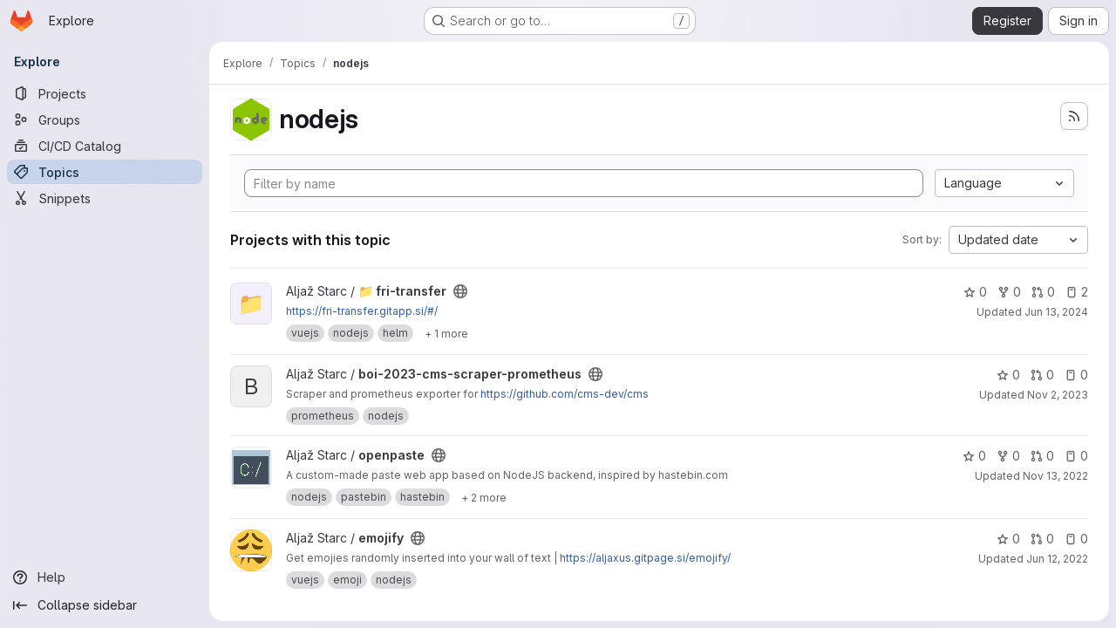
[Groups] (104, 119)
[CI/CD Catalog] (104, 145)
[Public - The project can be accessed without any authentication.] (460, 291)
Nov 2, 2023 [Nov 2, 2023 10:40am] (1057, 394)
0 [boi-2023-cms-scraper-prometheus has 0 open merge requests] (1042, 374)
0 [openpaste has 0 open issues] (1076, 455)
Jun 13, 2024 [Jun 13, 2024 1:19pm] (1056, 311)
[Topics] (104, 172)
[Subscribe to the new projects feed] (1074, 116)
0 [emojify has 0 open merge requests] (1042, 538)
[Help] (104, 577)
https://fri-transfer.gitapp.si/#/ (362, 310)
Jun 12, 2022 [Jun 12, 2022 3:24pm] (1057, 558)
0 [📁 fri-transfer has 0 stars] (975, 291)
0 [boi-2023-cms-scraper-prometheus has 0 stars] (1008, 374)
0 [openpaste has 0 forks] (1008, 455)
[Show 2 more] (483, 497)
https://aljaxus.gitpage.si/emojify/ (645, 557)
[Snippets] (104, 198)
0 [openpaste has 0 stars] (974, 455)
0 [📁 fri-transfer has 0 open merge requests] (1043, 291)
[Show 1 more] (446, 333)
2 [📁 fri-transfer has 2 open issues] (1076, 291)
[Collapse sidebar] (104, 605)
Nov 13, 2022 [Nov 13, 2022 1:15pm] (1055, 475)
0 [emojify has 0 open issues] (1076, 538)
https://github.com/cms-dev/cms (564, 393)
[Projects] (104, 93)
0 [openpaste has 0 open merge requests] (1042, 455)
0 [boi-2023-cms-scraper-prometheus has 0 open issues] (1076, 374)
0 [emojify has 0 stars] (1008, 538)
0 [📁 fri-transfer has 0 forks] (1009, 291)
